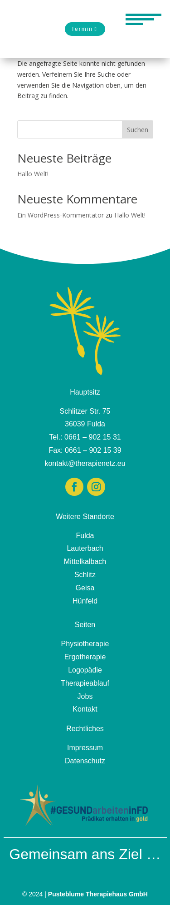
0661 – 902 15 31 (92, 437)
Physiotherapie (85, 644)
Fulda (85, 535)
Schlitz (85, 575)
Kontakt (85, 709)
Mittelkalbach (85, 561)
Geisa (85, 588)
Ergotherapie (85, 657)
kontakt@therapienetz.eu (84, 463)
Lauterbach (85, 548)
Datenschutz (85, 761)
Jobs (85, 696)
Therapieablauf (85, 683)
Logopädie (85, 670)
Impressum (85, 748)
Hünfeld (85, 601)
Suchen (137, 129)
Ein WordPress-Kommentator (60, 215)
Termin (82, 29)
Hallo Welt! (33, 173)
